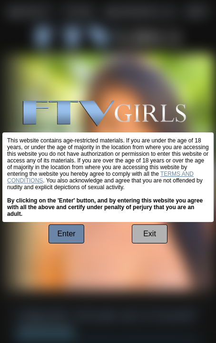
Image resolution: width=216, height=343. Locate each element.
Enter (66, 234)
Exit (149, 234)
